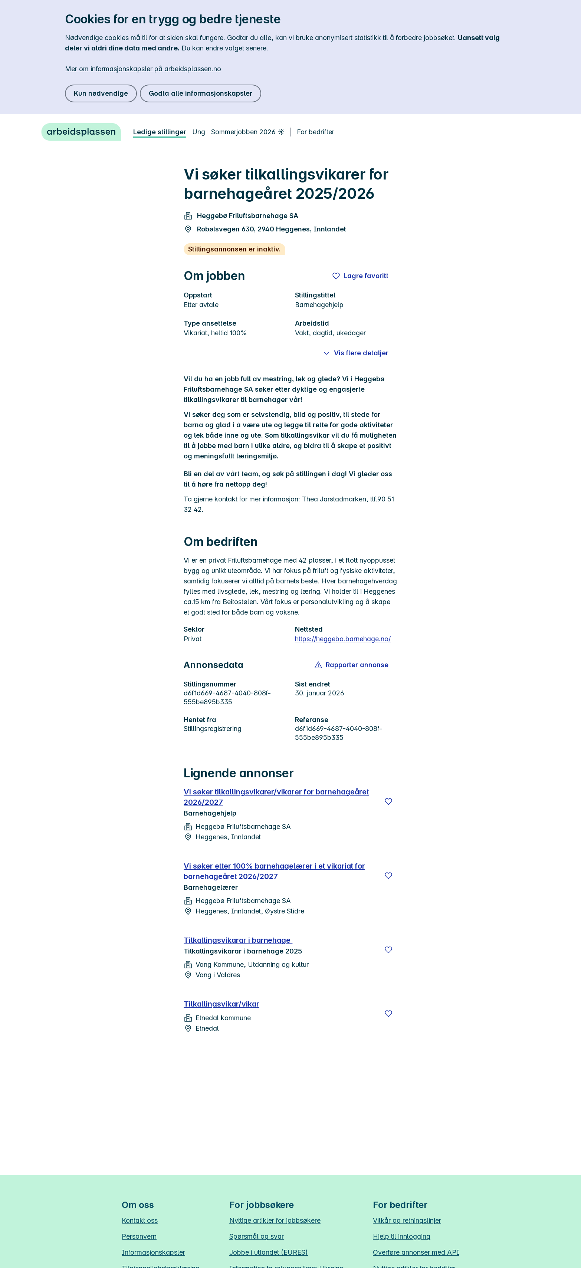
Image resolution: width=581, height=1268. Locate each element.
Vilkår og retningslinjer (407, 1220)
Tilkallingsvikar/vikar (221, 1003)
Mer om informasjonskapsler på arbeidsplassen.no (143, 69)
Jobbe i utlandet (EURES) (268, 1252)
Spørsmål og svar (256, 1236)
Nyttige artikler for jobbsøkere (275, 1220)
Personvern (139, 1236)
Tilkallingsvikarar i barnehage (238, 940)
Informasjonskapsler (153, 1252)
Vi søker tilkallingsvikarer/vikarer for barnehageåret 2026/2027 (276, 797)
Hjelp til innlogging (401, 1236)
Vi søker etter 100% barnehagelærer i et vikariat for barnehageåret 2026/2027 (274, 871)
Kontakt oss (140, 1220)
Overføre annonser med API (416, 1252)
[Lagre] (388, 801)
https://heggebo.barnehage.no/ (343, 639)
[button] (351, 665)
